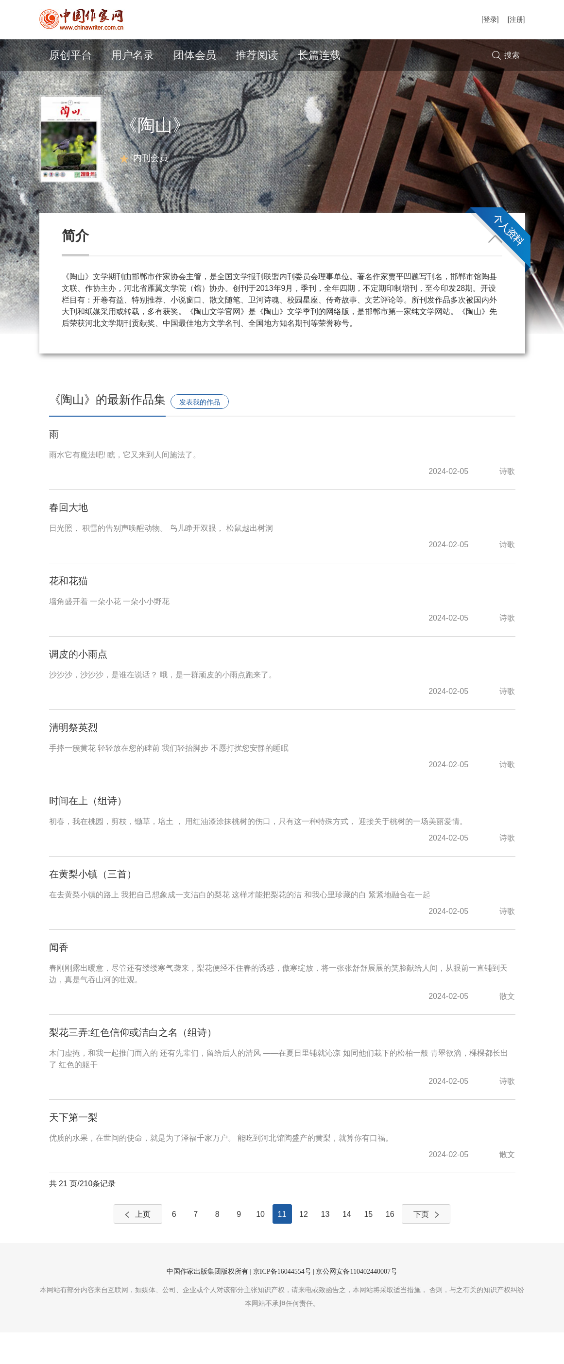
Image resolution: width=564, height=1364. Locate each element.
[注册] (516, 19)
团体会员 (194, 55)
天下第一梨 (73, 1149)
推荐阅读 (257, 55)
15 (368, 1246)
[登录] (490, 19)
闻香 (58, 979)
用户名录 (132, 55)
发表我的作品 (199, 434)
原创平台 (70, 55)
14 (346, 1246)
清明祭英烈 (73, 759)
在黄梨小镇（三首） (93, 905)
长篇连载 (319, 55)
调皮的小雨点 (78, 685)
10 (260, 1246)
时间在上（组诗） (88, 832)
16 (390, 1246)
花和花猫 (68, 612)
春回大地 (68, 539)
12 (303, 1246)
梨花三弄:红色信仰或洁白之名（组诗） (133, 1064)
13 (325, 1246)
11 (282, 1246)
